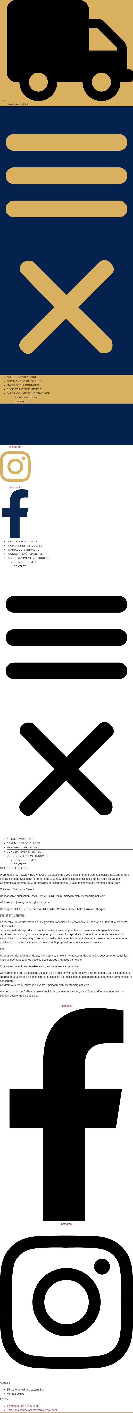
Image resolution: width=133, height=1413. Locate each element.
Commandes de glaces (24, 381)
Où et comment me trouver (28, 393)
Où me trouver (25, 397)
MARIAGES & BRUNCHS (23, 385)
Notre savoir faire (22, 376)
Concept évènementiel (25, 389)
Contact (20, 401)
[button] (66, 240)
